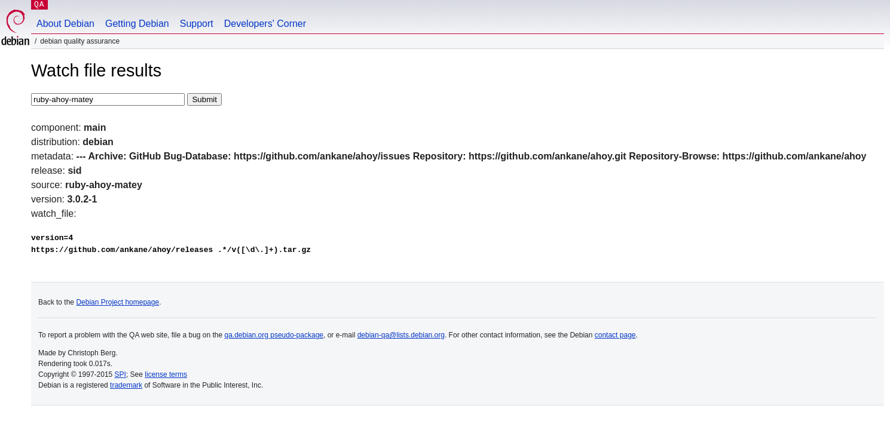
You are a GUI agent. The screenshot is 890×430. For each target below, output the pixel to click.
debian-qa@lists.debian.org (401, 335)
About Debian (65, 24)
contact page (615, 335)
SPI (120, 374)
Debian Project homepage (117, 302)
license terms (166, 374)
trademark (126, 385)
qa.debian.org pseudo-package (274, 335)
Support (196, 24)
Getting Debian (137, 24)
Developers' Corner (265, 24)
